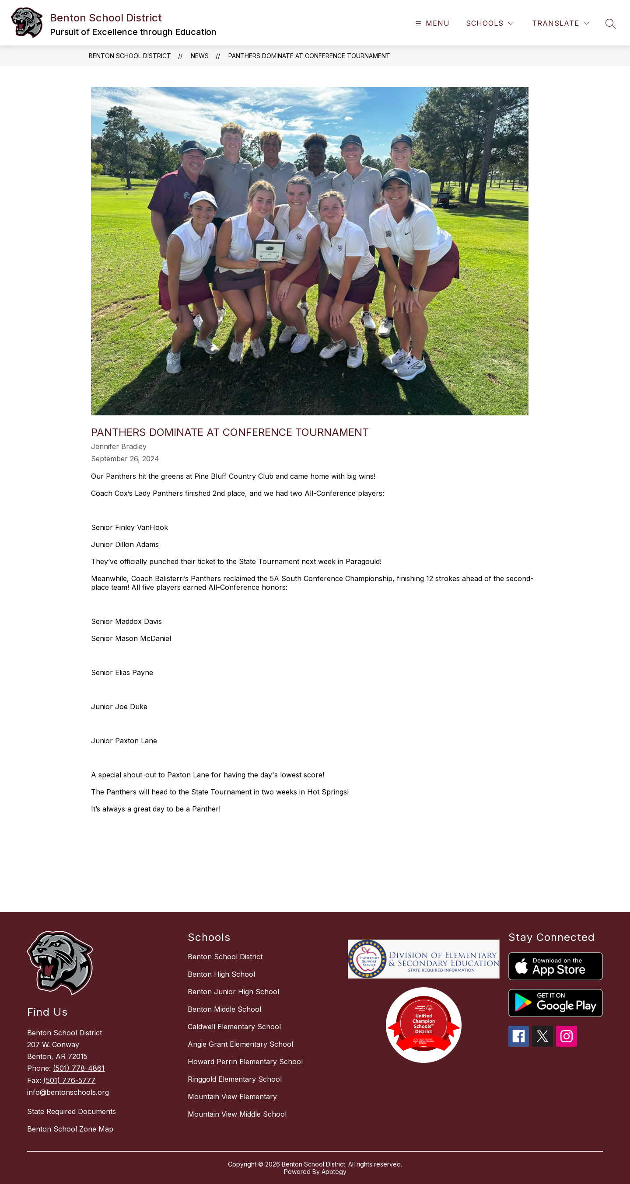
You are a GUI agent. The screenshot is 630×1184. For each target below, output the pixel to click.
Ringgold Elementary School (235, 1079)
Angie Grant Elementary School (240, 1044)
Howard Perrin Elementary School (245, 1061)
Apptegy (334, 1171)
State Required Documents (71, 1111)
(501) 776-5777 (69, 1080)
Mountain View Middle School (237, 1114)
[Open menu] (431, 23)
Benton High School (221, 974)
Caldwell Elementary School (234, 1026)
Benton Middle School (224, 1009)
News (200, 55)
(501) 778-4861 (79, 1068)
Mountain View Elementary (232, 1096)
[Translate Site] (561, 23)
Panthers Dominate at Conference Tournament (309, 55)
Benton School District (130, 55)
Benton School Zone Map (70, 1129)
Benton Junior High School (233, 991)
